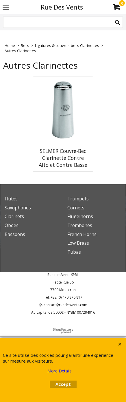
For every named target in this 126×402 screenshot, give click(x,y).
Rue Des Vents (62, 7)
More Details (59, 371)
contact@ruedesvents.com (65, 304)
